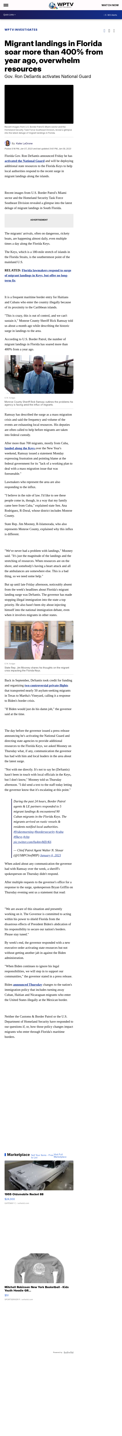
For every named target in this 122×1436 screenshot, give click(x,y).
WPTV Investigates (21, 29)
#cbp (26, 837)
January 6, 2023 (50, 855)
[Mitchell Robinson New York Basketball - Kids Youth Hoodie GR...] (39, 1278)
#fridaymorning (24, 832)
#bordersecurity (45, 832)
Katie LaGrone (24, 143)
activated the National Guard (25, 161)
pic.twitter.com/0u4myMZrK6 (32, 842)
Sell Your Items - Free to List (42, 1156)
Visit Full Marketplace (60, 1155)
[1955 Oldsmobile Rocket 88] (39, 1184)
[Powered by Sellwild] (68, 1352)
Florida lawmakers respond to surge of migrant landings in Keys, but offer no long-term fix (38, 275)
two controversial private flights (46, 685)
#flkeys (18, 837)
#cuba (60, 832)
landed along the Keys (20, 448)
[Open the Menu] (6, 5)
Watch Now (110, 5)
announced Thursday (27, 984)
